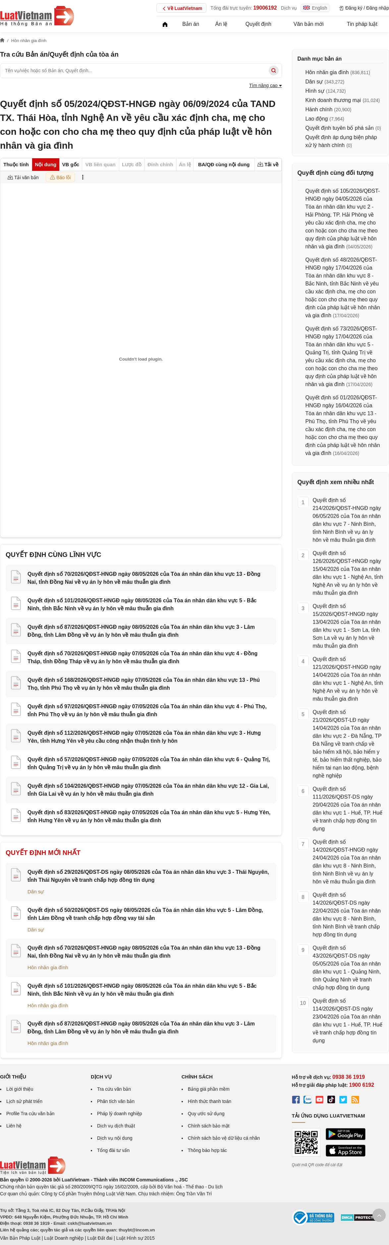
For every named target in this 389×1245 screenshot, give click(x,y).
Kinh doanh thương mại (333, 100)
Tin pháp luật (362, 24)
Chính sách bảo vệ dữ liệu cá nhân (224, 1138)
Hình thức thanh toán (209, 1101)
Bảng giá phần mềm (209, 1089)
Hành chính (319, 109)
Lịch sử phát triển (24, 1101)
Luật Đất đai (99, 1238)
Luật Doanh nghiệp (63, 1238)
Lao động (317, 119)
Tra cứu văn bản (114, 1089)
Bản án (190, 24)
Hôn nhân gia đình (48, 967)
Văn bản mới (309, 24)
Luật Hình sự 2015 (135, 1238)
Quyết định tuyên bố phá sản (340, 128)
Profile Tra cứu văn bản (30, 1113)
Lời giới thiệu (19, 1089)
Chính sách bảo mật (209, 1125)
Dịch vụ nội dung (115, 1138)
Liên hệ (14, 1125)
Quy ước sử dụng (206, 1113)
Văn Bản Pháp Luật (20, 1238)
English (315, 8)
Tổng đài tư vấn (113, 1150)
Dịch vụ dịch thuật (116, 1125)
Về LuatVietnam (181, 8)
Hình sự (315, 91)
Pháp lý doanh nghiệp (119, 1113)
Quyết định (258, 24)
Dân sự (36, 891)
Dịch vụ (289, 8)
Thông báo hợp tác (207, 1150)
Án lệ (221, 24)
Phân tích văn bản (116, 1101)
